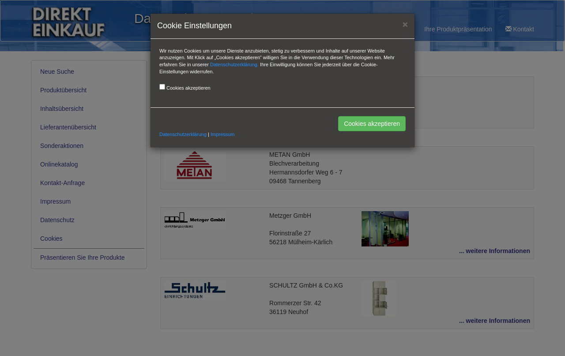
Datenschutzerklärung (183, 134)
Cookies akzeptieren (372, 123)
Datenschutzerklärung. (234, 64)
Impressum (222, 134)
